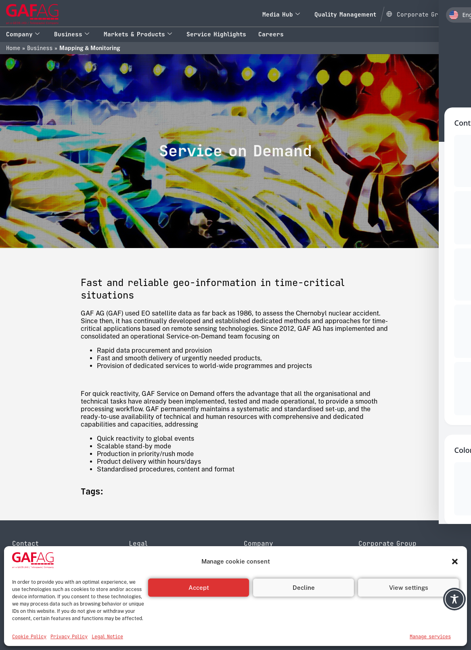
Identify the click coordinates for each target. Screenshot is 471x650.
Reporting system (154, 585)
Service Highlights (216, 34)
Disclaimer (144, 570)
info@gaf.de (52, 593)
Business (71, 34)
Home (13, 48)
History (254, 570)
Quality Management (345, 14)
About (252, 562)
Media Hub (281, 14)
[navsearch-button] (462, 14)
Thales (368, 585)
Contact (255, 585)
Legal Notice (147, 577)
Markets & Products (138, 34)
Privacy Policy (149, 562)
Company (23, 34)
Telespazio (373, 570)
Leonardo (372, 577)
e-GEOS (370, 562)
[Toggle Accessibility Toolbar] (454, 599)
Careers (271, 34)
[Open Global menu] (417, 13)
